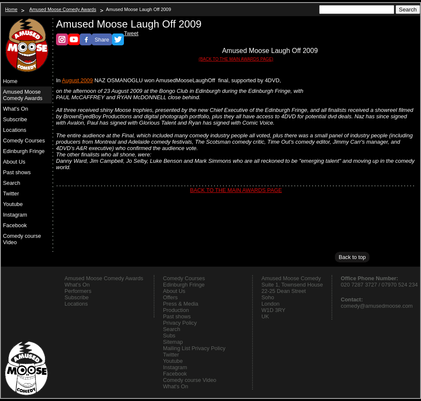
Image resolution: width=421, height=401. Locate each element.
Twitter (11, 193)
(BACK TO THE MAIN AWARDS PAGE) (236, 59)
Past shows (17, 172)
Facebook (15, 225)
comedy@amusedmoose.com (377, 306)
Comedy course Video (22, 239)
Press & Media (180, 304)
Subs (169, 335)
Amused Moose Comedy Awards (62, 9)
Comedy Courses (24, 140)
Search (11, 183)
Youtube (13, 204)
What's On (15, 109)
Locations (14, 130)
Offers (170, 297)
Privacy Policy (180, 323)
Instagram (15, 215)
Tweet (131, 33)
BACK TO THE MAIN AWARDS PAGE (236, 190)
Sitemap (173, 342)
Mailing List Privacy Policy (194, 348)
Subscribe (15, 119)
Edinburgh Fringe (24, 151)
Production (176, 310)
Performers (78, 291)
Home (11, 9)
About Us (14, 162)
